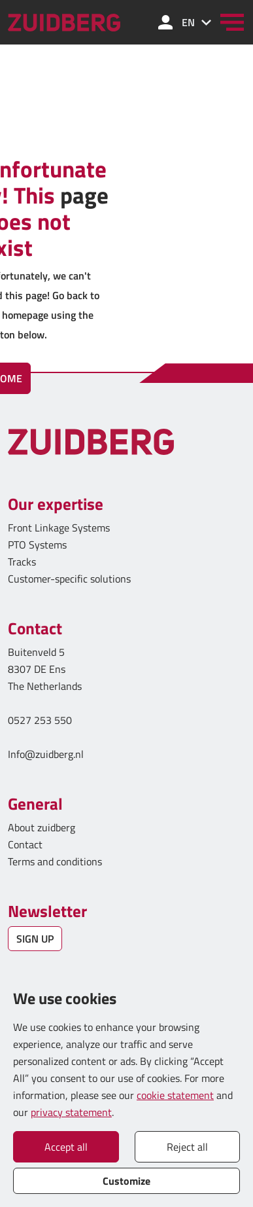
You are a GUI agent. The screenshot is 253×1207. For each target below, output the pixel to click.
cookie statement (175, 1095)
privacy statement (71, 1112)
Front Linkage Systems (59, 527)
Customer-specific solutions (69, 578)
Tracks (22, 561)
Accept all (66, 1147)
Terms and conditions (55, 861)
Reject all (187, 1147)
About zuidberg (41, 827)
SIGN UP (35, 938)
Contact (25, 844)
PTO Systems (37, 544)
